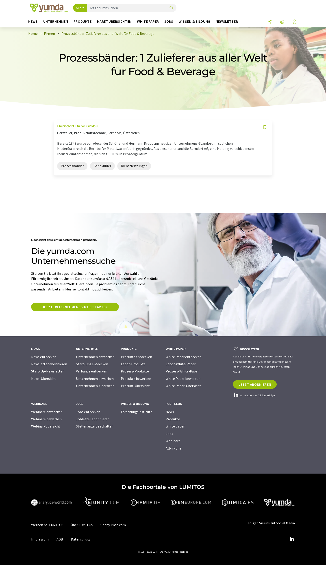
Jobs (169, 433)
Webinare (173, 441)
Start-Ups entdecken (92, 364)
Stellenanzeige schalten (94, 426)
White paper (175, 426)
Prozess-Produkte (135, 371)
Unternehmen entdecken (95, 357)
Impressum (40, 539)
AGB (60, 539)
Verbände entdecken (91, 371)
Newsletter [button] (227, 21)
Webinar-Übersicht (45, 426)
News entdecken (43, 357)
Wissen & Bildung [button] (194, 21)
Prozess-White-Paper (182, 371)
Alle (78, 8)
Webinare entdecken (47, 412)
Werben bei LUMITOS (47, 525)
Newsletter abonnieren (49, 364)
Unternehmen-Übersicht (95, 385)
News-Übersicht (43, 378)
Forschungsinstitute (136, 412)
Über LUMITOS (82, 525)
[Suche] (171, 8)
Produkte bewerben (136, 378)
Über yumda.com (113, 525)
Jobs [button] (168, 21)
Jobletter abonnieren (92, 419)
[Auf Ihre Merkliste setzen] (265, 127)
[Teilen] (270, 22)
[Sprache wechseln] (282, 22)
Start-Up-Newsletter (47, 371)
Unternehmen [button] (55, 21)
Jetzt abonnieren (255, 384)
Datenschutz (81, 539)
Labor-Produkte (133, 364)
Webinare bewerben (46, 419)
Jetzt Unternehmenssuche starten (75, 307)
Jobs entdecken (88, 412)
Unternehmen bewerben (95, 378)
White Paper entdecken (183, 357)
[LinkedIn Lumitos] (292, 539)
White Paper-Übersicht (183, 385)
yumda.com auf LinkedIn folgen (254, 395)
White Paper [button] (148, 21)
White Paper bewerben (183, 378)
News (170, 412)
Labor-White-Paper (181, 364)
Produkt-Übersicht (135, 385)
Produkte (173, 419)
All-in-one (173, 448)
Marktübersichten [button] (114, 21)
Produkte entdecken (136, 357)
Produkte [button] (83, 21)
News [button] (33, 21)
